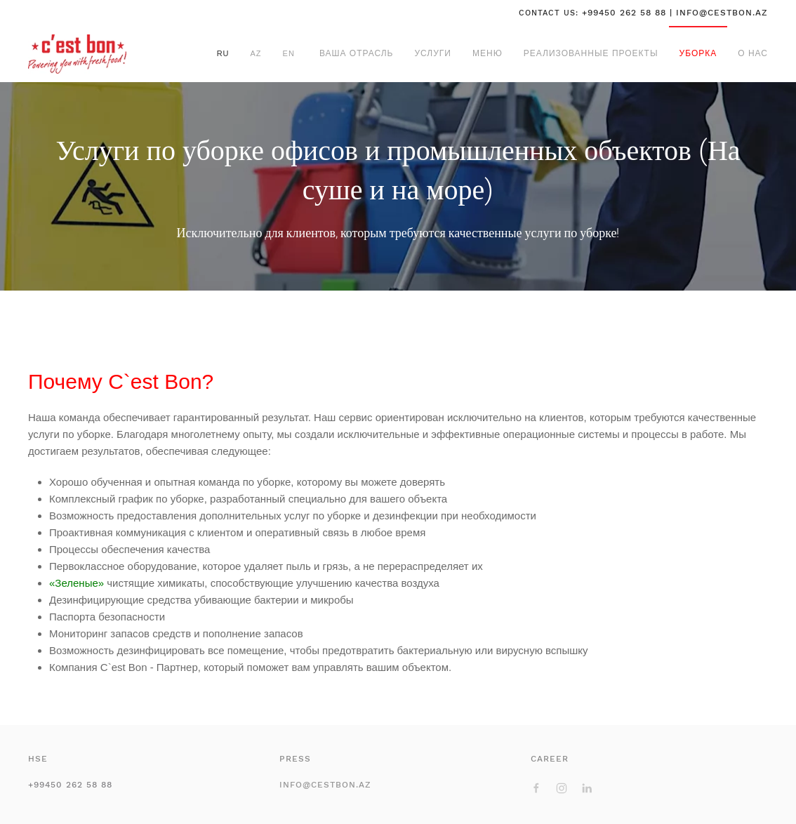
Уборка (698, 53)
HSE (38, 759)
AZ (256, 53)
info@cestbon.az (325, 785)
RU (223, 53)
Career (550, 759)
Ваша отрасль (356, 53)
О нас (753, 53)
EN (289, 53)
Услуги (432, 53)
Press (295, 759)
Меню (487, 53)
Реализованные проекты (591, 53)
